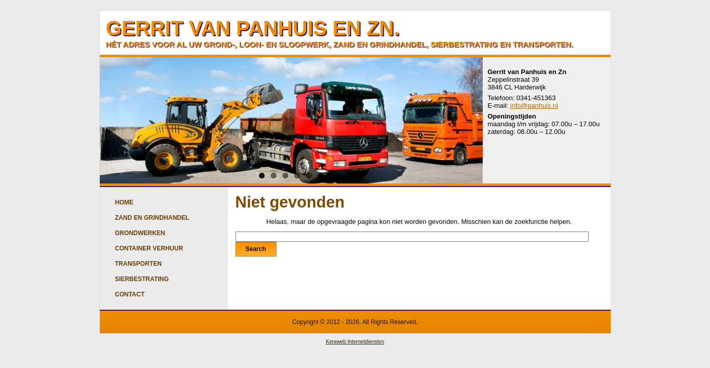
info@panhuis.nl (534, 105)
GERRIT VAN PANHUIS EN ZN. (253, 28)
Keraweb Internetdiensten (355, 341)
